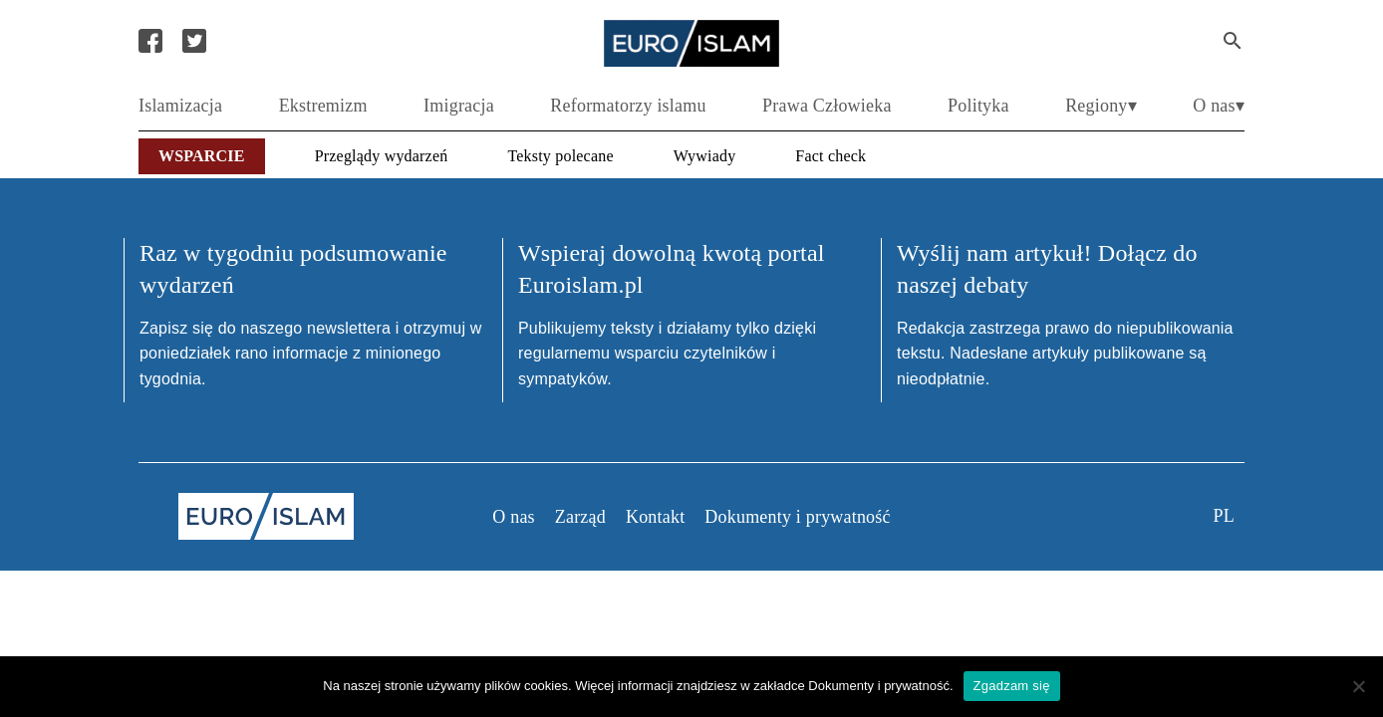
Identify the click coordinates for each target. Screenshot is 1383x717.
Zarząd (580, 517)
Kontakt (655, 517)
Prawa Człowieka (826, 106)
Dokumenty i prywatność (797, 517)
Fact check (830, 155)
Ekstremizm (323, 106)
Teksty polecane (560, 155)
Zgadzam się (1011, 685)
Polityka (978, 106)
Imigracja (458, 106)
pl (1224, 516)
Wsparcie (201, 155)
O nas (1214, 106)
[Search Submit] (1233, 41)
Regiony (1096, 106)
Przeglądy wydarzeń (381, 155)
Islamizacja (180, 106)
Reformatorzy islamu (627, 106)
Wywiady (705, 155)
